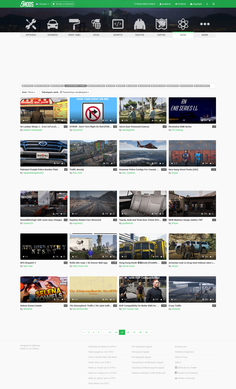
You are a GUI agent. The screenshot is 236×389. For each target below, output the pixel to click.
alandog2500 (128, 130)
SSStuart (176, 309)
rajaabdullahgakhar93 (33, 173)
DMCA (178, 362)
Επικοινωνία (180, 346)
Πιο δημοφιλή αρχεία (141, 357)
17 (134, 332)
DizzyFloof (77, 130)
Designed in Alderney (30, 345)
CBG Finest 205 (80, 266)
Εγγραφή (196, 4)
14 (116, 332)
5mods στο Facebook (186, 373)
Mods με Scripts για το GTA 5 (102, 367)
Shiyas (175, 173)
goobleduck (127, 223)
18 (140, 332)
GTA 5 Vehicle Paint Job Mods (102, 357)
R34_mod (77, 173)
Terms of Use (181, 357)
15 (122, 332)
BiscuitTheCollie (80, 309)
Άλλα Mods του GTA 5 (98, 383)
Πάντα (28, 92)
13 (110, 332)
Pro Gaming (177, 130)
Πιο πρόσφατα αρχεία (142, 346)
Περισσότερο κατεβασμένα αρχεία (147, 362)
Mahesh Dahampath (32, 130)
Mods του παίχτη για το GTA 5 (102, 373)
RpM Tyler (28, 266)
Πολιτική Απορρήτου (184, 352)
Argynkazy (77, 223)
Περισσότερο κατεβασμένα (65, 92)
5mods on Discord (185, 378)
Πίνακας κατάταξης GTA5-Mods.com (149, 373)
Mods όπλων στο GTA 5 (99, 362)
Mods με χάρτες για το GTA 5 (101, 378)
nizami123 (28, 223)
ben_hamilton (128, 173)
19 (146, 332)
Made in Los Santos (29, 348)
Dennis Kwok (128, 266)
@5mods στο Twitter (186, 367)
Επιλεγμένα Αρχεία (140, 352)
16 (128, 332)
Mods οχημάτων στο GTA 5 (101, 352)
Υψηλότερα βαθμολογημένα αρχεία (148, 367)
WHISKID (27, 309)
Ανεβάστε (165, 4)
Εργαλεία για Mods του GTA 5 (102, 346)
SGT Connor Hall (130, 309)
